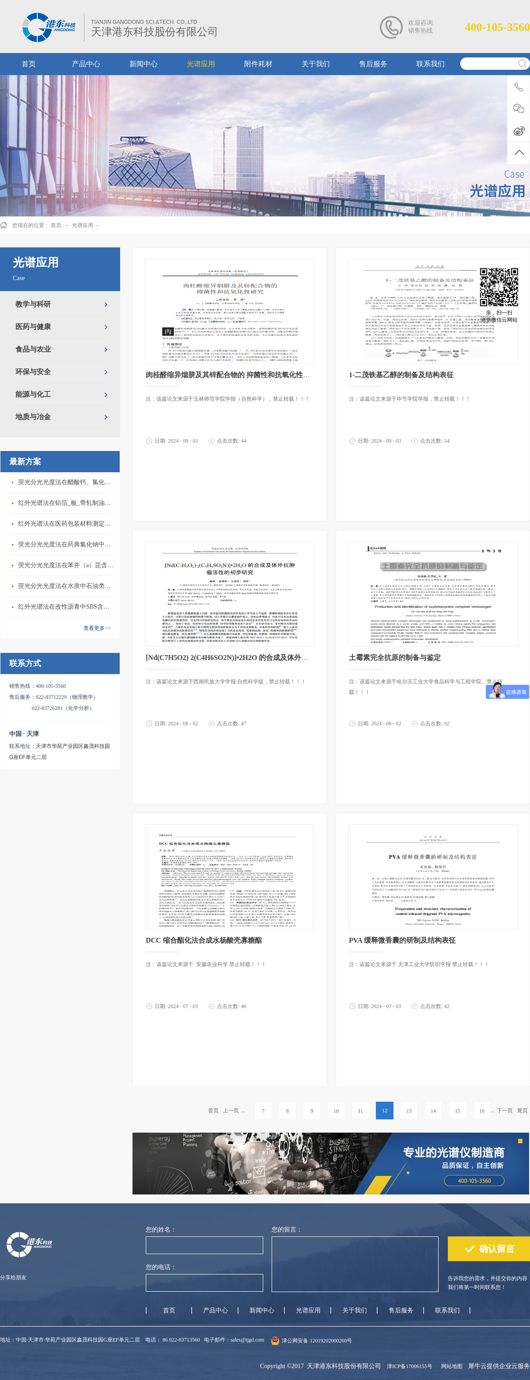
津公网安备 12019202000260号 (317, 1341)
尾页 (522, 1110)
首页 (213, 1110)
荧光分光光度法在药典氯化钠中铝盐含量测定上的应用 (66, 544)
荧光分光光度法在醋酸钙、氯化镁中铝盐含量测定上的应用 (66, 482)
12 (384, 1110)
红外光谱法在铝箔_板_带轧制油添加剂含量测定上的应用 (66, 503)
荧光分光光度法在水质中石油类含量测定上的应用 (66, 586)
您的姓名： (161, 1229)
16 (482, 1111)
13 (409, 1111)
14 (433, 1111)
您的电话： (161, 1267)
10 (336, 1111)
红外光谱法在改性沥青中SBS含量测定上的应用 (66, 606)
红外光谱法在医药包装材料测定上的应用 (66, 523)
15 (457, 1111)
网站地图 (450, 1366)
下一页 (505, 1110)
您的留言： (287, 1229)
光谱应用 (82, 225)
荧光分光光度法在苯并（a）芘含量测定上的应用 (66, 565)
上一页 (231, 1110)
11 (360, 1111)
